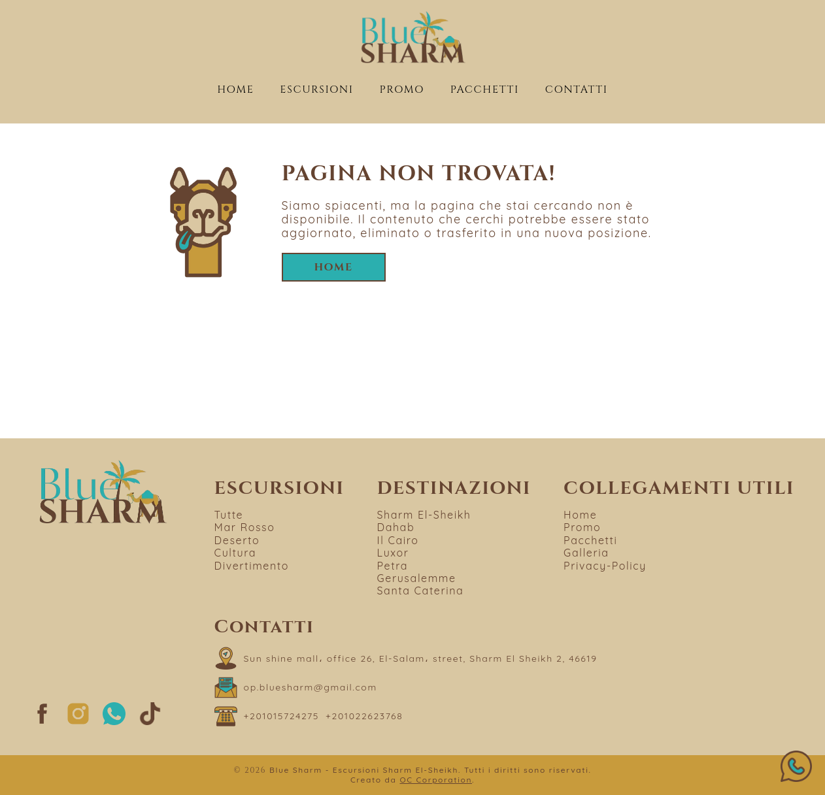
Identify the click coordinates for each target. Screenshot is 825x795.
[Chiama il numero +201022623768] (364, 716)
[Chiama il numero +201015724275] (282, 716)
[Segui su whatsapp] (114, 722)
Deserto (237, 540)
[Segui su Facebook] (42, 722)
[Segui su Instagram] (78, 722)
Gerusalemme (416, 578)
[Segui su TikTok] (150, 722)
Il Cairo (398, 540)
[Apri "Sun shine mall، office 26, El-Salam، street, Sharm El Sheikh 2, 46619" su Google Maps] (406, 658)
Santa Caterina (420, 590)
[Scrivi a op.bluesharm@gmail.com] (295, 687)
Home (235, 89)
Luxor (393, 552)
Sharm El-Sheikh (424, 514)
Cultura (235, 552)
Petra (393, 565)
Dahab (396, 527)
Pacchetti (484, 89)
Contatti (576, 89)
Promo (401, 89)
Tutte (229, 514)
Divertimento (251, 565)
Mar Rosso (244, 527)
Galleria (586, 552)
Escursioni (316, 89)
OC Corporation (435, 780)
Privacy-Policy (605, 565)
